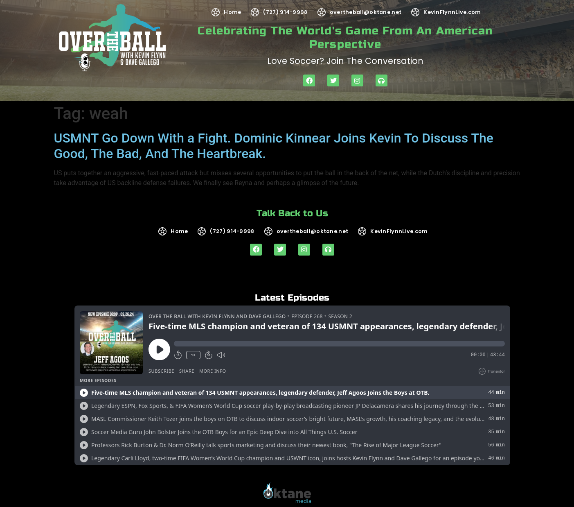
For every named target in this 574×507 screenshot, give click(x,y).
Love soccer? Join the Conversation (345, 61)
